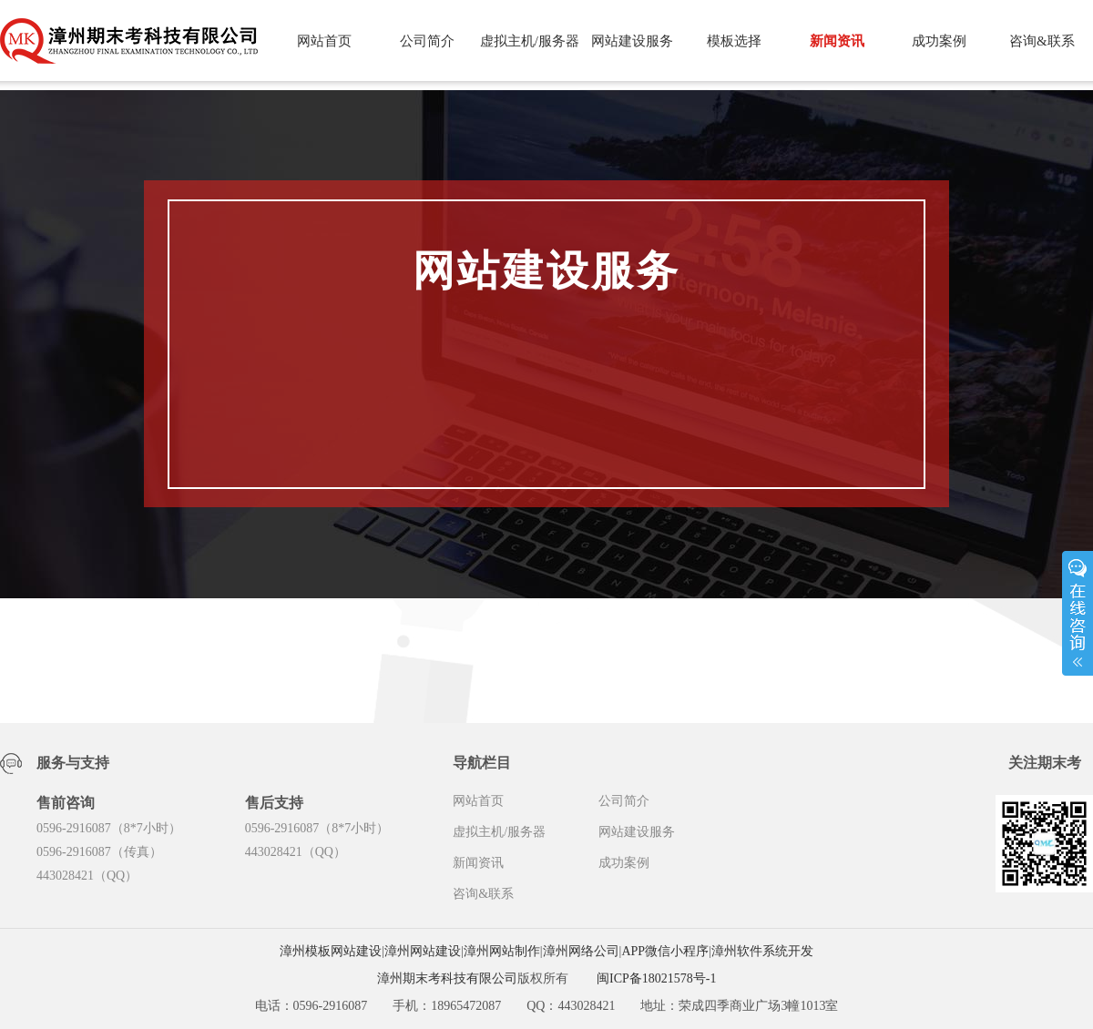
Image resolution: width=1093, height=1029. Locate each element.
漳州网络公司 (581, 951)
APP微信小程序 (665, 951)
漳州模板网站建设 (331, 951)
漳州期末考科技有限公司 (447, 978)
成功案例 (939, 41)
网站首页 (324, 41)
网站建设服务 (632, 41)
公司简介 (427, 41)
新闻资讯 (837, 41)
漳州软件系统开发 (762, 951)
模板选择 (734, 41)
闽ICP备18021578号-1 (656, 978)
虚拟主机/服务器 (529, 41)
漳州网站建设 (422, 951)
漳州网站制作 (502, 951)
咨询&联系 (1042, 41)
